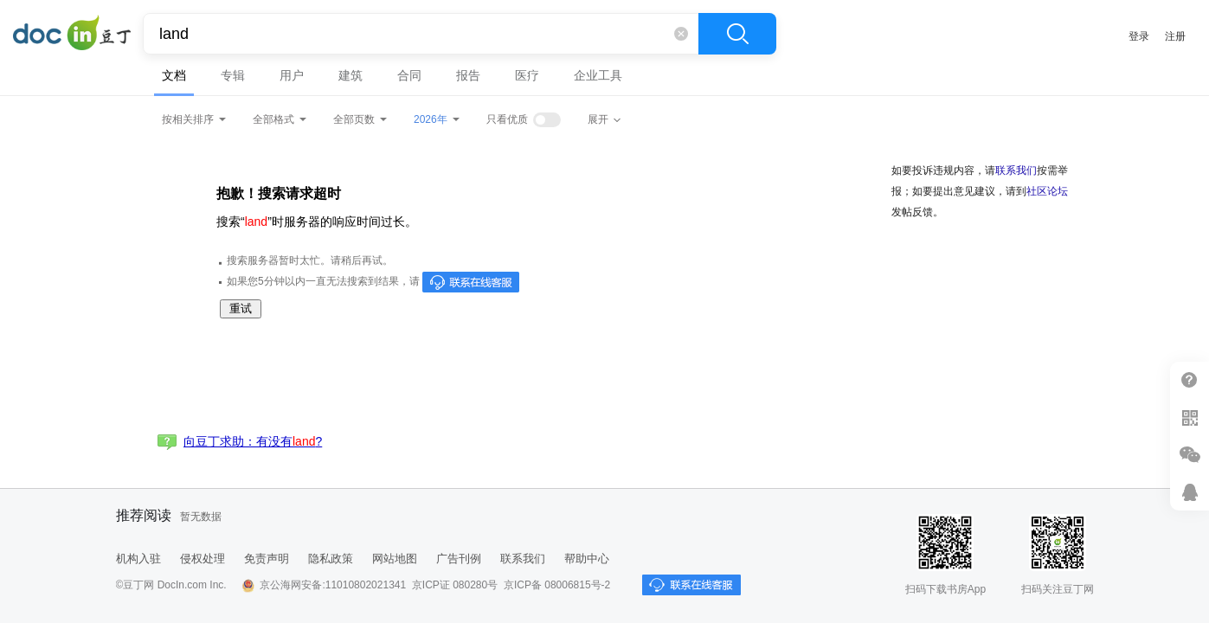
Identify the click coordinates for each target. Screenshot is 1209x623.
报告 (468, 75)
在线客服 (1189, 492)
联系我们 (1016, 170)
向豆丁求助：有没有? (252, 441)
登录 (1139, 36)
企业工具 (598, 75)
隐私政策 (330, 558)
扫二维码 (1189, 417)
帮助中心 (586, 558)
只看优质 (507, 119)
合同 (409, 75)
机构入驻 (138, 558)
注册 (1175, 36)
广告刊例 (458, 558)
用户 (292, 75)
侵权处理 (202, 558)
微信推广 (1189, 454)
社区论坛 (1047, 191)
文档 (174, 75)
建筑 (350, 75)
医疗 (527, 75)
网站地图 (394, 558)
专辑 (233, 75)
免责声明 (266, 558)
